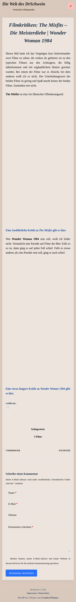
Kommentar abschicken (21, 573)
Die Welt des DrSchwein (23, 4)
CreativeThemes (49, 597)
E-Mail (13, 504)
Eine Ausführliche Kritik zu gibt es (36, 230)
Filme (38, 436)
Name (12, 493)
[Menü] (71, 6)
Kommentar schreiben (20, 527)
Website (12, 515)
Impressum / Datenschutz (38, 593)
